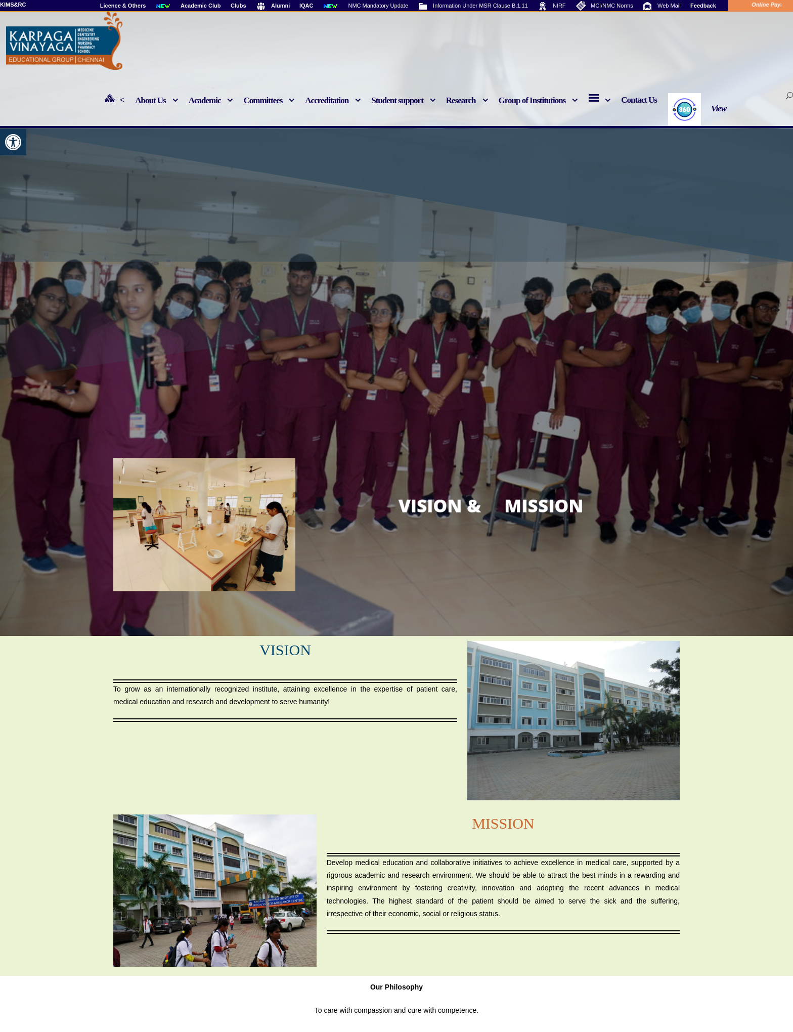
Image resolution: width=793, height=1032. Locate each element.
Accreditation (326, 100)
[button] (13, 142)
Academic (205, 100)
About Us (150, 100)
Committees (262, 100)
